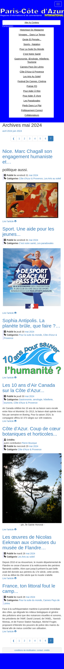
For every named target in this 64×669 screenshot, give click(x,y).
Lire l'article (9, 221)
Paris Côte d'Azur (32, 12)
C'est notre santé (27, 243)
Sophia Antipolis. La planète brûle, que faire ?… (31, 323)
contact (40, 650)
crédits (47, 650)
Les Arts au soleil (52, 178)
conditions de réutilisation (25, 650)
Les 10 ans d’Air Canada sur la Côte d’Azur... (28, 387)
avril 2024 (7, 131)
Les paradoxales (45, 243)
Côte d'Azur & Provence (31, 178)
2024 (35, 175)
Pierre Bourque (29, 443)
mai (30, 175)
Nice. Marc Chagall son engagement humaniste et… (27, 156)
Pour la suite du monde (30, 335)
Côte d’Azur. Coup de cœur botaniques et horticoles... (31, 431)
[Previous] (14, 138)
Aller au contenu (31, 22)
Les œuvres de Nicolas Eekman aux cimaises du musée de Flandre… (29, 542)
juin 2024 (17, 131)
